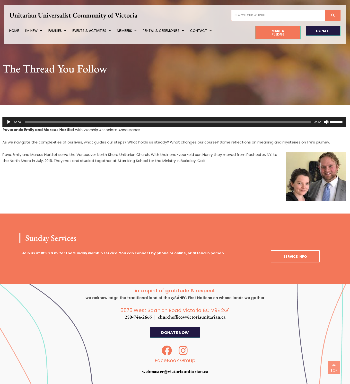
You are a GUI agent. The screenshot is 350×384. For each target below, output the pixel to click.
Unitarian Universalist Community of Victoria (78, 15)
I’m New (38, 31)
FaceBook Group (175, 360)
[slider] (168, 122)
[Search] (328, 15)
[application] (174, 122)
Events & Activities (96, 31)
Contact (205, 31)
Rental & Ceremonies (167, 31)
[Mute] (326, 122)
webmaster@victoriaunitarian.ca (175, 371)
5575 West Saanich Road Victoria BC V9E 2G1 (175, 310)
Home (18, 30)
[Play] (8, 122)
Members (131, 31)
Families (62, 31)
